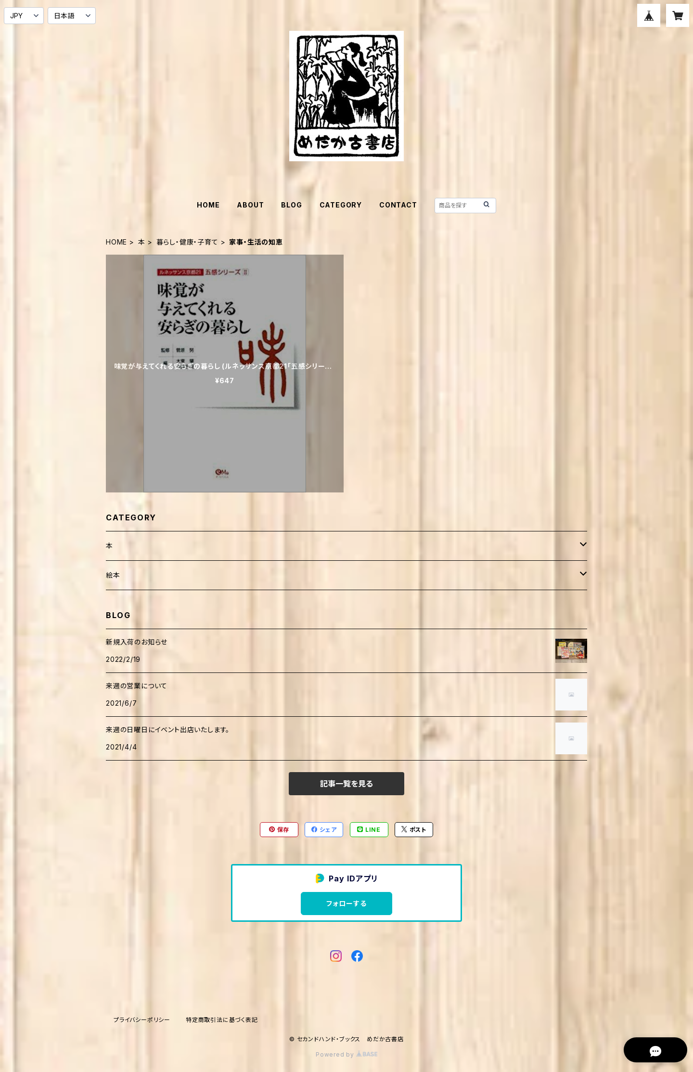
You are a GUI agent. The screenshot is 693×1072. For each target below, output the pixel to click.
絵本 (113, 575)
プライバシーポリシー (142, 1019)
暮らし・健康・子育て (187, 242)
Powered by (346, 1054)
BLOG (291, 205)
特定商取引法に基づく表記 (222, 1019)
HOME (208, 205)
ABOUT (250, 205)
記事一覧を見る (346, 783)
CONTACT (398, 205)
